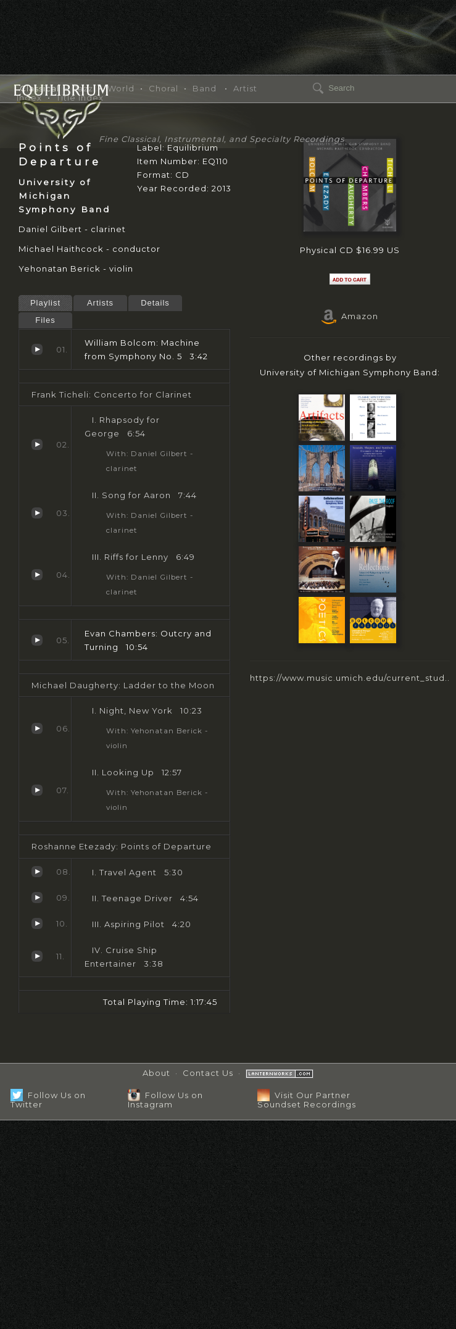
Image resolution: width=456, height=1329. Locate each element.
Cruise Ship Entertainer (37, 956)
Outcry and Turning (37, 640)
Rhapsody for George (37, 444)
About (156, 1073)
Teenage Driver (37, 897)
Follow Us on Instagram (165, 1099)
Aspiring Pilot (37, 923)
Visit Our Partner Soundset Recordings (306, 1099)
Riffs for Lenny (37, 574)
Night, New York (37, 728)
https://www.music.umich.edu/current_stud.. (350, 678)
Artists (100, 302)
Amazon (349, 316)
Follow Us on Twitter (48, 1099)
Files (45, 320)
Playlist (45, 302)
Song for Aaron (37, 513)
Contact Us (208, 1073)
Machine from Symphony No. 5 (37, 349)
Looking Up (37, 790)
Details (155, 302)
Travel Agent (37, 871)
